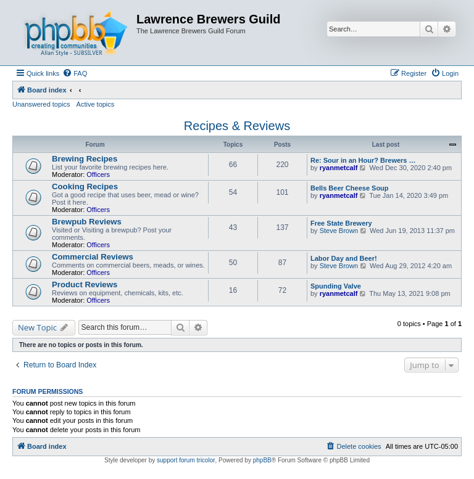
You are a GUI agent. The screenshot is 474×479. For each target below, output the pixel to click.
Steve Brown (339, 230)
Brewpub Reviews (87, 221)
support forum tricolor (186, 460)
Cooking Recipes (85, 186)
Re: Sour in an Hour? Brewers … (363, 160)
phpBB (262, 460)
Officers (98, 174)
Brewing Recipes (84, 158)
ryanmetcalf (339, 167)
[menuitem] (74, 73)
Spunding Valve (335, 286)
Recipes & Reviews (237, 126)
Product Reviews (84, 284)
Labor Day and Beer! (343, 258)
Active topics (96, 104)
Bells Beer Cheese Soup (349, 188)
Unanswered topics (41, 104)
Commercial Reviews (92, 256)
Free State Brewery (341, 223)
